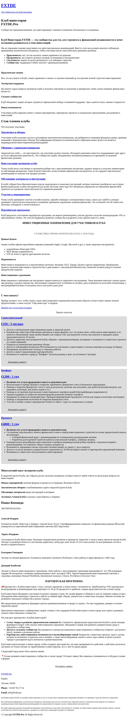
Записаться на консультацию (18, 12)
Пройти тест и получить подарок (16, 308)
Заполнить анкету (17, 362)
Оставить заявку (64, 666)
